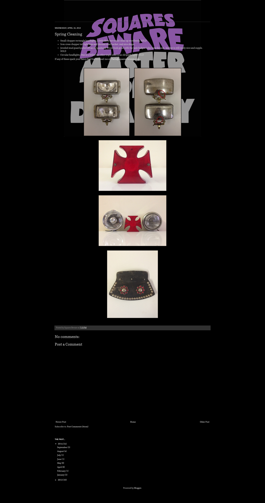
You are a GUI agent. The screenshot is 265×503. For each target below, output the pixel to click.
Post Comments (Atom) (77, 426)
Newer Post (61, 422)
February (61, 471)
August (60, 451)
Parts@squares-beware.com (125, 59)
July (59, 455)
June (59, 459)
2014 (60, 443)
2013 (60, 480)
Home (133, 422)
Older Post (204, 422)
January (61, 475)
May (59, 463)
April (59, 467)
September (62, 447)
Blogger (137, 488)
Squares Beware (60, 11)
